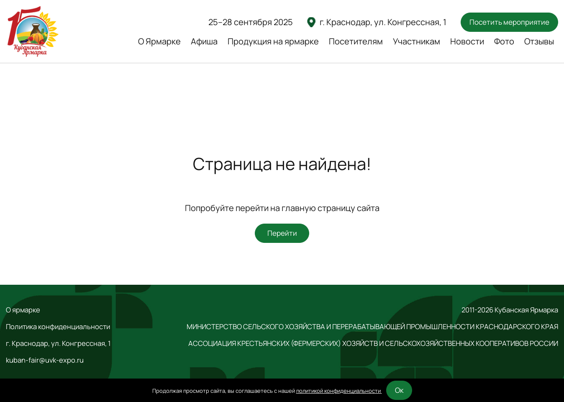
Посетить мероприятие (509, 22)
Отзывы (539, 41)
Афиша (204, 41)
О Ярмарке (159, 41)
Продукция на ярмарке (273, 41)
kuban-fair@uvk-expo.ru (45, 360)
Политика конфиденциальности (58, 326)
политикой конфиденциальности (339, 390)
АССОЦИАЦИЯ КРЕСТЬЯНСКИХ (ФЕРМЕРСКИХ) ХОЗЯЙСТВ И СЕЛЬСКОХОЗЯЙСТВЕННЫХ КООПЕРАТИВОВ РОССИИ (373, 343)
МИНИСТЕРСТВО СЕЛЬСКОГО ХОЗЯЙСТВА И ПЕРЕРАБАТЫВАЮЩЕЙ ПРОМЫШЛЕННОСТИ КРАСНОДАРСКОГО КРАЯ (372, 326)
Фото (504, 41)
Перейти (282, 233)
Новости (467, 41)
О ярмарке (23, 310)
